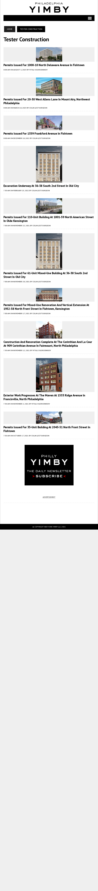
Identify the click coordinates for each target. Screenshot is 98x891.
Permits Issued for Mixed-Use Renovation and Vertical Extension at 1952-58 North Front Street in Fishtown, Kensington (46, 307)
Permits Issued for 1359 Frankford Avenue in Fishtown (37, 133)
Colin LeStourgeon (38, 108)
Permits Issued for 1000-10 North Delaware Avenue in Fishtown (43, 65)
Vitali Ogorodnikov (38, 70)
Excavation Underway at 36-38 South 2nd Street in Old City (41, 186)
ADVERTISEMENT (49, 497)
